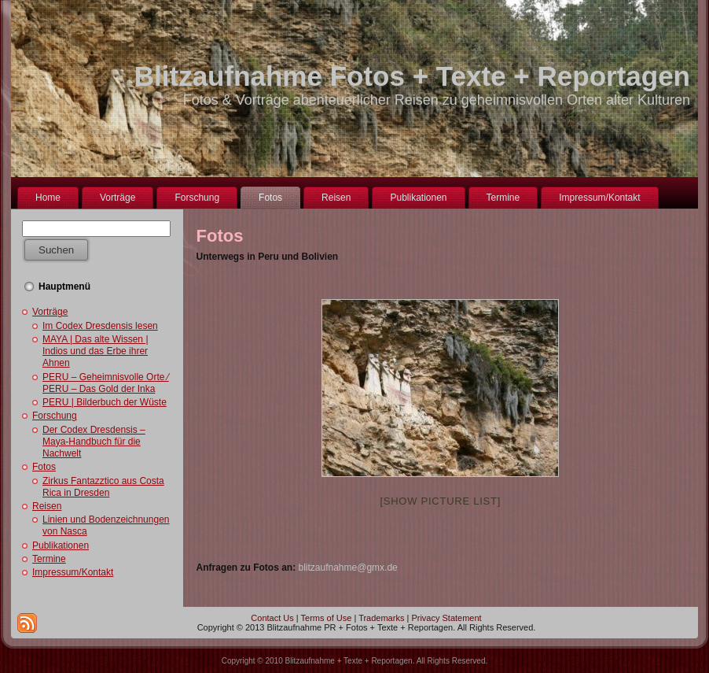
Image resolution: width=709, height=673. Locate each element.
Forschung (54, 415)
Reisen (46, 506)
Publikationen (60, 545)
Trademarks (381, 618)
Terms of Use (326, 618)
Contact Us (272, 618)
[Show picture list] (440, 501)
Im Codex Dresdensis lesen (100, 325)
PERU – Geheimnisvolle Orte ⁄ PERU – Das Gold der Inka (105, 383)
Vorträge (50, 311)
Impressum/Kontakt (72, 572)
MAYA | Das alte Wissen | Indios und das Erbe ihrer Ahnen (95, 351)
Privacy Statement (446, 618)
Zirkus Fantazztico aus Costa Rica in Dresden (103, 486)
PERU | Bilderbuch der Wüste (104, 402)
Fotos (44, 466)
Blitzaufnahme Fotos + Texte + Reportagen (412, 76)
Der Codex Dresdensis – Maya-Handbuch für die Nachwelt (93, 441)
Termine (49, 558)
